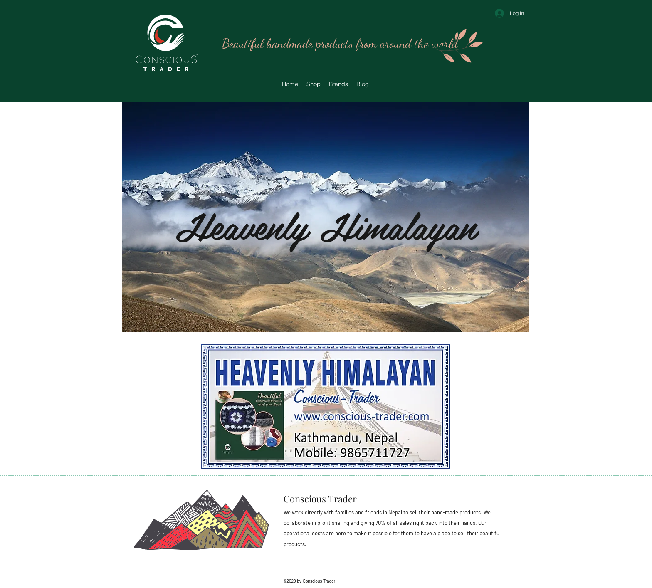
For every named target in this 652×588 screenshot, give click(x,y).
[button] (338, 84)
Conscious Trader (320, 498)
